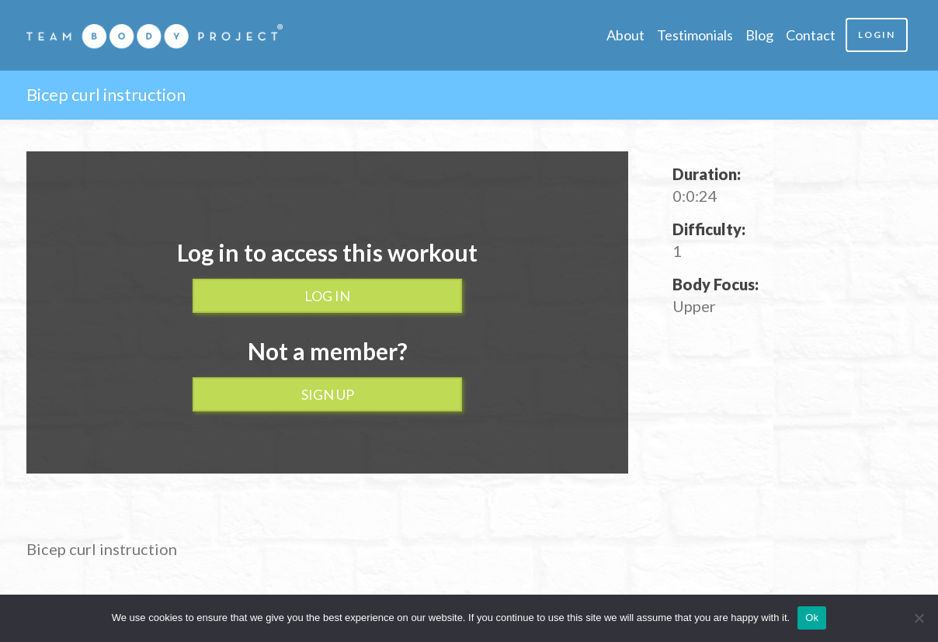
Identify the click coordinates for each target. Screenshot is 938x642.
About (625, 34)
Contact (811, 34)
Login (876, 34)
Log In (327, 295)
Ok (811, 617)
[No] (918, 618)
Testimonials (695, 34)
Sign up (327, 394)
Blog (759, 34)
